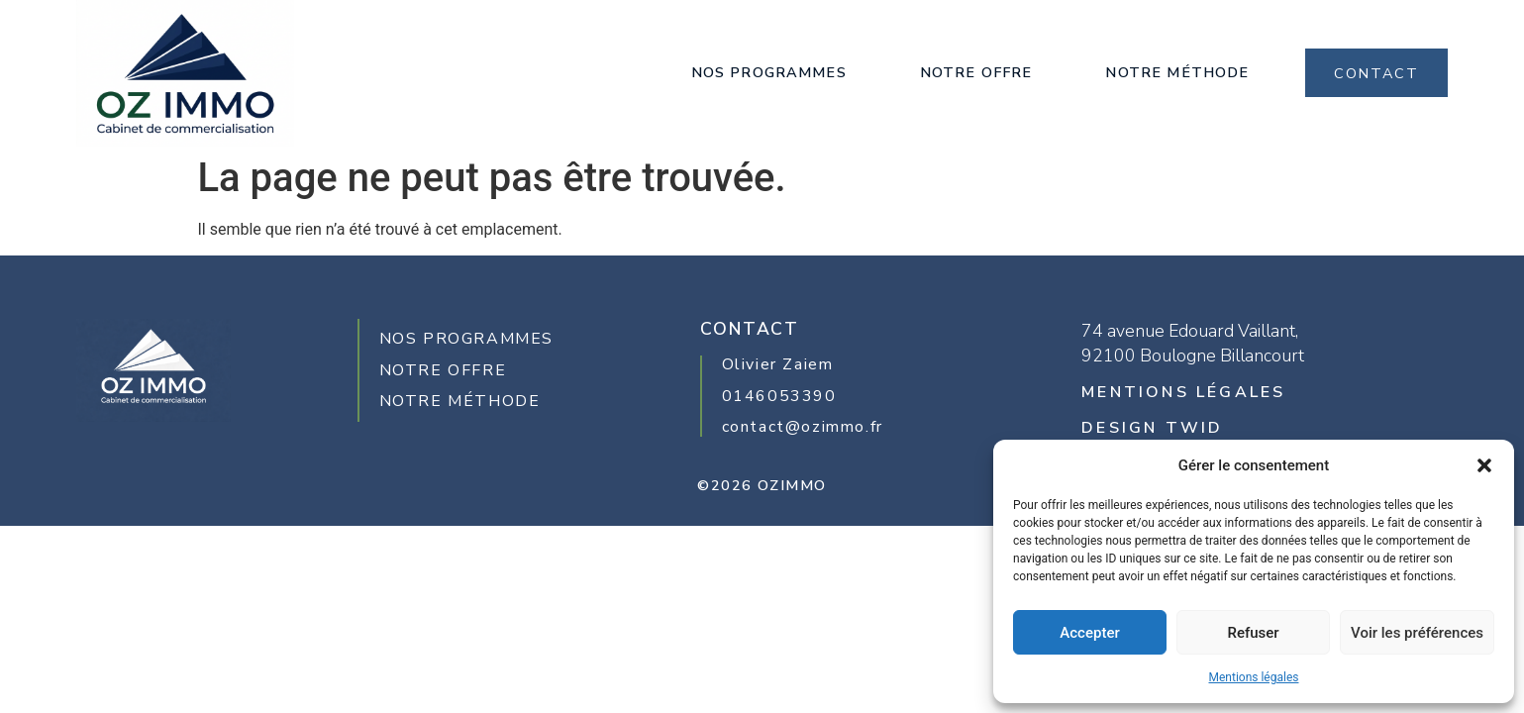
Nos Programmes (769, 72)
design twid (1152, 428)
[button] (1484, 465)
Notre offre (976, 72)
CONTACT (1376, 73)
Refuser (1252, 633)
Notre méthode (1177, 72)
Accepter (1089, 633)
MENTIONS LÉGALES (1183, 392)
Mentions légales (1254, 677)
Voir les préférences (1417, 633)
